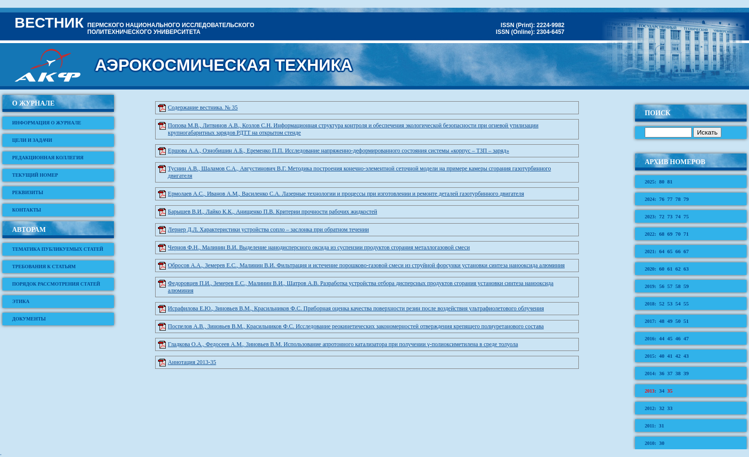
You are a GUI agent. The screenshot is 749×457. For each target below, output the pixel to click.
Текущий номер (35, 175)
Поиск (657, 113)
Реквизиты (27, 192)
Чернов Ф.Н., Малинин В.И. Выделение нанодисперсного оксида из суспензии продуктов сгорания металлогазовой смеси (319, 247)
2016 (649, 338)
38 (678, 373)
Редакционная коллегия (47, 157)
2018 (649, 303)
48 (661, 321)
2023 (649, 216)
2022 (649, 234)
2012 (649, 408)
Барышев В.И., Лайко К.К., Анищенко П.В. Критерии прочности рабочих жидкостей (272, 211)
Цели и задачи (32, 140)
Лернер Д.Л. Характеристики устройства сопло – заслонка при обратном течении (268, 229)
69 (669, 234)
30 (661, 443)
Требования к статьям (44, 266)
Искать (707, 132)
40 (661, 356)
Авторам (29, 229)
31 (661, 425)
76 (661, 199)
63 (686, 269)
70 (678, 234)
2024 (649, 199)
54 (678, 303)
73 (669, 216)
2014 (649, 373)
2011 (649, 425)
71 (686, 234)
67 (686, 251)
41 (669, 356)
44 (661, 338)
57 (669, 286)
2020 (649, 269)
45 (669, 338)
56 (661, 286)
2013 (649, 391)
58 (678, 286)
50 (678, 321)
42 (678, 356)
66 (678, 251)
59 (686, 286)
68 (661, 234)
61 (669, 269)
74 (678, 216)
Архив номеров (675, 162)
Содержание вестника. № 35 (203, 107)
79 (686, 199)
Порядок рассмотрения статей (56, 284)
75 (686, 216)
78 (678, 199)
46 (678, 338)
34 (661, 391)
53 (669, 303)
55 (686, 303)
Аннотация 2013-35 (192, 362)
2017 (649, 321)
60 (661, 269)
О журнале (33, 103)
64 (661, 251)
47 (686, 338)
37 (669, 373)
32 (661, 408)
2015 (649, 356)
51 (686, 321)
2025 (649, 181)
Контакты (26, 210)
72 (661, 216)
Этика (21, 301)
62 (678, 269)
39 (686, 373)
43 (686, 356)
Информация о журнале (46, 122)
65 (669, 251)
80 (661, 181)
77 (669, 199)
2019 (649, 286)
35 (669, 391)
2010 (649, 443)
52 (661, 303)
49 (669, 321)
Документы (29, 318)
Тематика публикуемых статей (57, 249)
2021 (649, 251)
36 (661, 373)
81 (669, 181)
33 (669, 408)
